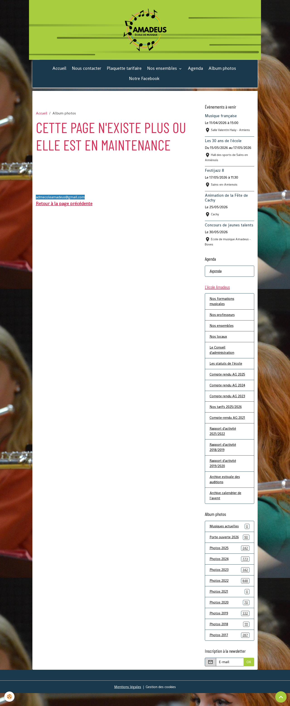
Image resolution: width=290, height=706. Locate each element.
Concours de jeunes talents (229, 229)
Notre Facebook (144, 82)
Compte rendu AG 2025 (228, 381)
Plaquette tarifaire (124, 72)
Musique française (221, 119)
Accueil (59, 72)
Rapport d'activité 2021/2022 (224, 439)
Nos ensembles (162, 72)
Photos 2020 (230, 614)
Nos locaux (218, 342)
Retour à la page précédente (64, 208)
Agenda (195, 72)
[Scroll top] (281, 697)
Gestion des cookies (161, 699)
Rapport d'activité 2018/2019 (224, 456)
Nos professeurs (223, 320)
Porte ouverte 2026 (230, 548)
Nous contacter (86, 72)
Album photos (222, 72)
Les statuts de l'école (226, 370)
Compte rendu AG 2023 (228, 403)
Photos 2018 (230, 636)
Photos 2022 (230, 592)
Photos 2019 (230, 625)
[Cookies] (10, 696)
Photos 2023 (230, 581)
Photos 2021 (230, 603)
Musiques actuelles (230, 536)
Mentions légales (127, 699)
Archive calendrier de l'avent (226, 505)
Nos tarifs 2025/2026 (226, 414)
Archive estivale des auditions (226, 489)
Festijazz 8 (214, 174)
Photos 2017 (230, 647)
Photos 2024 (230, 570)
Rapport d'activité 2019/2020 (224, 472)
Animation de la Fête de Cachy (226, 202)
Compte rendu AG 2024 (228, 392)
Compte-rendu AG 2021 (228, 425)
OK (248, 674)
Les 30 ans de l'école (223, 144)
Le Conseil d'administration (223, 356)
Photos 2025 (230, 559)
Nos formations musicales (222, 306)
